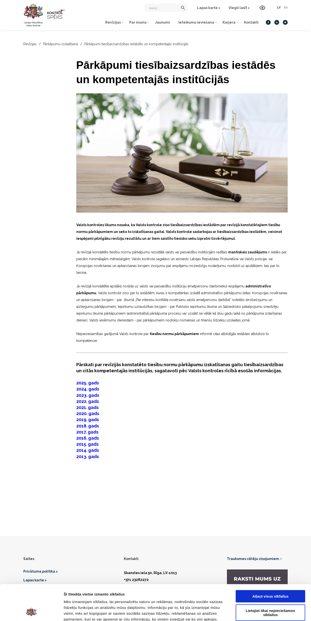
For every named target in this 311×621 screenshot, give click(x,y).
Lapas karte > (208, 8)
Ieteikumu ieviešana (196, 22)
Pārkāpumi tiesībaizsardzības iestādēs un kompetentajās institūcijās (136, 44)
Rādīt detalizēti (265, 611)
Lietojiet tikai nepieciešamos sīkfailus (270, 579)
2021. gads (87, 407)
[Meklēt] (166, 8)
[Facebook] (268, 22)
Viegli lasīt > (239, 8)
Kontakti (251, 22)
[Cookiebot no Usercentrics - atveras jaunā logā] (31, 611)
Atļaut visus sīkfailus (270, 563)
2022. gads (87, 401)
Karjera (229, 22)
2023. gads (87, 395)
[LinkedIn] (276, 22)
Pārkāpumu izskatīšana (60, 44)
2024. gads (87, 388)
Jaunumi (162, 22)
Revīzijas (113, 22)
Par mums (138, 22)
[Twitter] (285, 22)
